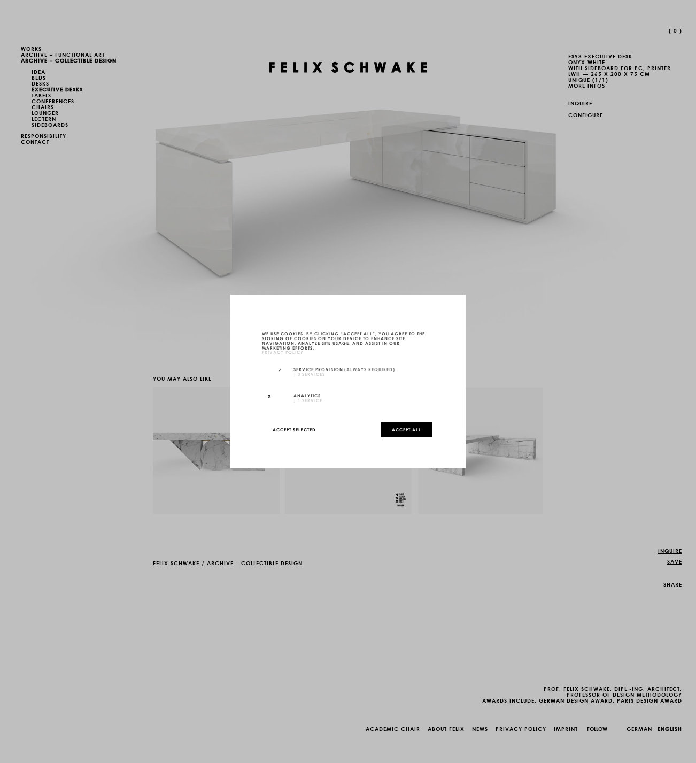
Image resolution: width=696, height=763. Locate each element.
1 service (307, 400)
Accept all (406, 429)
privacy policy (283, 352)
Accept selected (294, 429)
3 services (309, 374)
